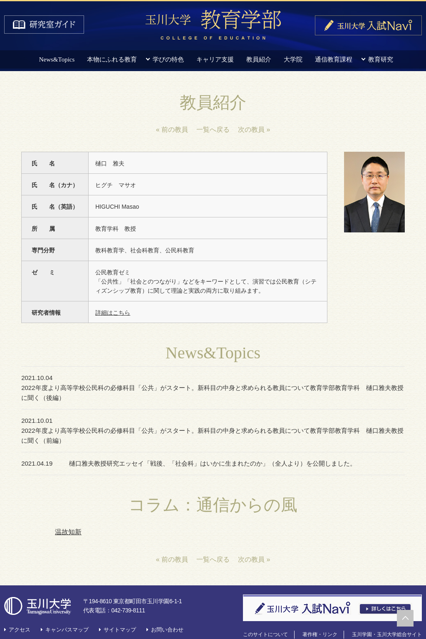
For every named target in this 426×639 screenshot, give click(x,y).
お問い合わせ (167, 610)
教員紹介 (258, 59)
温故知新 (68, 512)
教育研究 (380, 59)
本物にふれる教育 (112, 59)
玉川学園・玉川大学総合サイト (387, 614)
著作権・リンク (319, 614)
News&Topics (57, 59)
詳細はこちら (112, 312)
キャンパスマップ (67, 610)
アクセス (19, 610)
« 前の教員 (172, 129)
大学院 (293, 59)
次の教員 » (254, 129)
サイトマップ (120, 610)
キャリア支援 (215, 59)
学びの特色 (168, 59)
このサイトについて (265, 614)
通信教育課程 (333, 59)
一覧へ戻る (213, 129)
